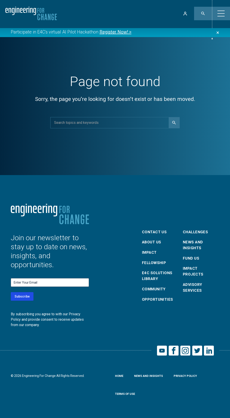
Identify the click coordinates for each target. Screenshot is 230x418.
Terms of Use (126, 395)
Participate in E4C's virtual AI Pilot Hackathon (71, 32)
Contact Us (155, 230)
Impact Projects (193, 271)
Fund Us (191, 258)
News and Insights (193, 243)
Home (119, 377)
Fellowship (154, 262)
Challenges (196, 230)
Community (155, 290)
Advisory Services (193, 288)
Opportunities (158, 301)
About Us (152, 240)
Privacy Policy (189, 377)
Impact (150, 251)
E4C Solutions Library (158, 276)
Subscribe (22, 296)
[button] (221, 13)
